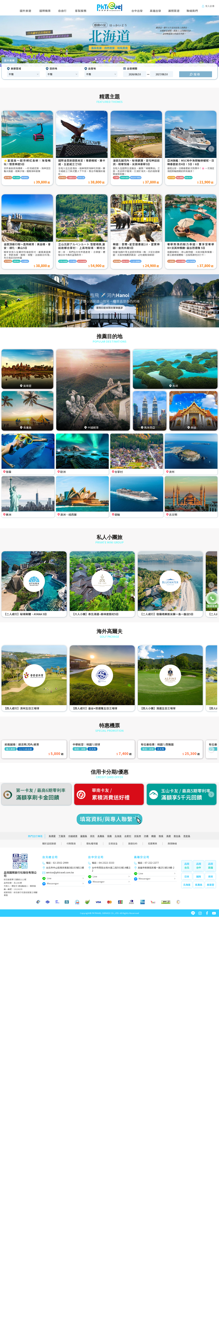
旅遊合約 (132, 843)
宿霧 (109, 836)
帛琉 (92, 836)
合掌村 (127, 836)
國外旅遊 (26, 11)
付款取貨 (71, 843)
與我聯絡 (172, 843)
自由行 (62, 11)
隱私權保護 (92, 843)
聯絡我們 (192, 11)
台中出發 (137, 11)
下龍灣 (62, 836)
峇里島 (186, 836)
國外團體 (9, 60)
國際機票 (45, 11)
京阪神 (137, 836)
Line (46, 878)
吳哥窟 (52, 836)
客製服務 (80, 11)
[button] (11, 41)
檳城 (161, 836)
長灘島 (100, 836)
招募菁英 (152, 843)
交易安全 (113, 843)
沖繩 (146, 836)
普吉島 (177, 836)
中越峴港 (72, 836)
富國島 (83, 836)
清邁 (168, 836)
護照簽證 (174, 11)
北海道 (118, 836)
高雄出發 (155, 11)
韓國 (153, 836)
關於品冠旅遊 (49, 843)
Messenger (50, 883)
